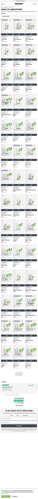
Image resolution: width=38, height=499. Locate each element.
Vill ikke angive (25, 415)
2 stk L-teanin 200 (17, 39)
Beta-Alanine (4, 340)
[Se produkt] (3, 36)
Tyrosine (15, 139)
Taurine (14, 164)
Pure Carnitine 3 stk (5, 240)
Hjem (2, 7)
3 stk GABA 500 (28, 64)
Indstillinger (14, 496)
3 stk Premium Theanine (6, 215)
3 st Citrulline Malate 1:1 (6, 114)
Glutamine (3, 89)
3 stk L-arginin (4, 265)
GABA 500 (3, 64)
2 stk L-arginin (28, 240)
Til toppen (19, 373)
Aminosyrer (11, 7)
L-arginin (15, 240)
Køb (7, 34)
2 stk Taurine (28, 164)
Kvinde (17, 415)
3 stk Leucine (28, 365)
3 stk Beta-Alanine (29, 340)
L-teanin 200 (3, 39)
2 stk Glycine (28, 114)
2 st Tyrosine (28, 139)
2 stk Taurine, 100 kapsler (31, 290)
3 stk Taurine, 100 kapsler (6, 315)
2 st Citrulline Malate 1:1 (30, 315)
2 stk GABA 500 (16, 64)
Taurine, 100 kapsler (17, 290)
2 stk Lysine (27, 265)
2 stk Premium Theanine (30, 189)
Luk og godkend (6, 496)
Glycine (14, 114)
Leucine (2, 365)
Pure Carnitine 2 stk (29, 215)
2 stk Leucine (16, 365)
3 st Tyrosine (4, 164)
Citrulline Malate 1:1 (17, 315)
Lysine (14, 265)
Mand (12, 415)
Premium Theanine (17, 189)
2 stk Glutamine (16, 89)
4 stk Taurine (4, 189)
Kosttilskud (6, 7)
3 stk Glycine (4, 139)
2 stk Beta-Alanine (17, 340)
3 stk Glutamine (28, 89)
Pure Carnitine (16, 215)
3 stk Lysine (3, 290)
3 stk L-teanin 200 (29, 39)
